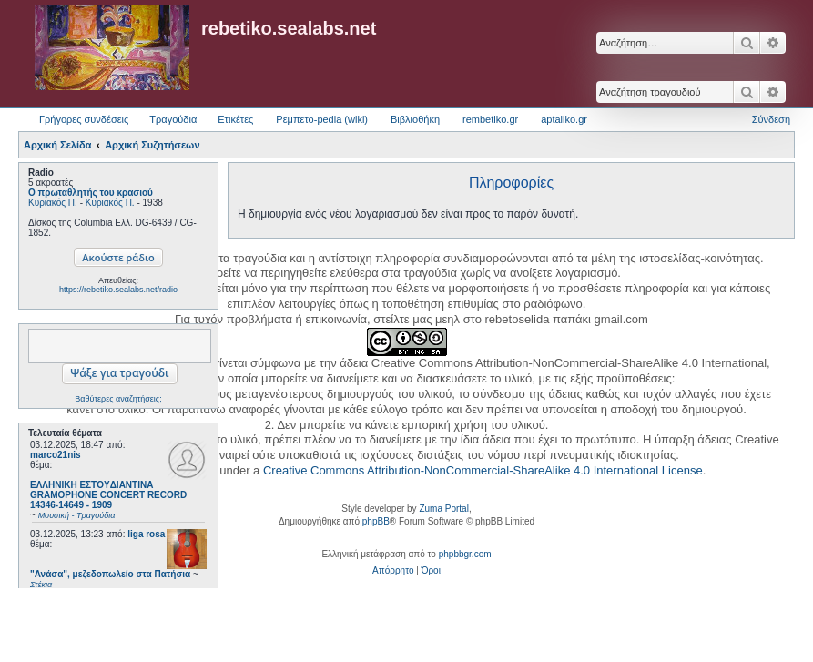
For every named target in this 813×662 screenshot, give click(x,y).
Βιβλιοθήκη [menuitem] (415, 119)
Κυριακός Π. (52, 203)
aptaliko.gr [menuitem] (564, 119)
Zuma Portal (443, 509)
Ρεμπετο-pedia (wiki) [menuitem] (322, 119)
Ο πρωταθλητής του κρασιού (90, 193)
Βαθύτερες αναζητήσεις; (118, 398)
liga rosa (146, 534)
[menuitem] (392, 571)
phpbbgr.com (465, 554)
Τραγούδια (173, 119)
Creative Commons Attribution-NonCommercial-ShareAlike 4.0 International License (483, 470)
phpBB (376, 521)
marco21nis (55, 455)
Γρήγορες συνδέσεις (83, 119)
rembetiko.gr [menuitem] (490, 119)
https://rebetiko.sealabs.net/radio (118, 289)
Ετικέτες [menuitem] (235, 119)
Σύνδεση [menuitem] (771, 119)
